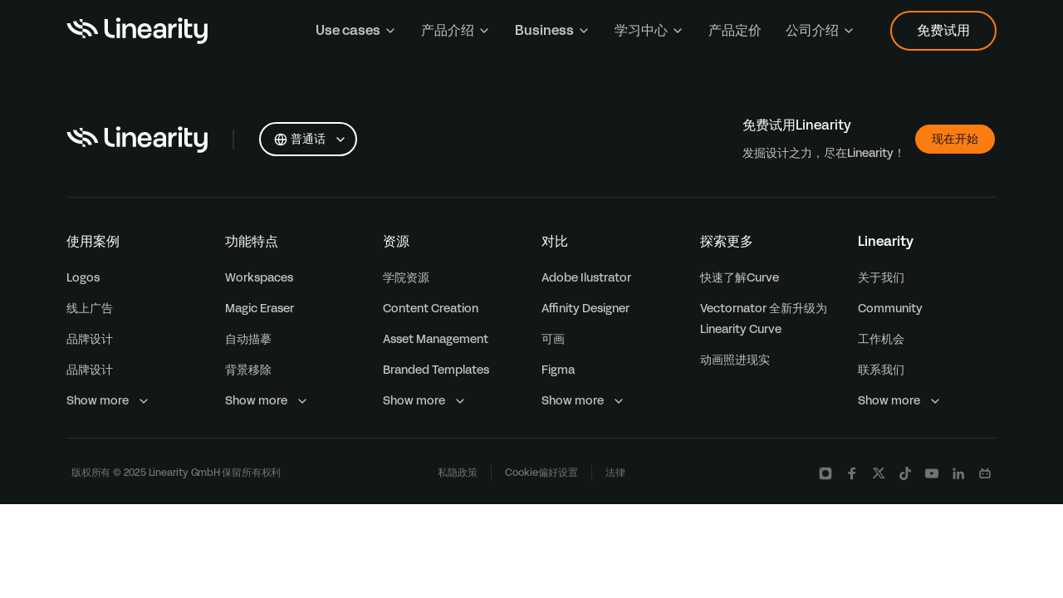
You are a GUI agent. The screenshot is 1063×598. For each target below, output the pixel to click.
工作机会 (881, 339)
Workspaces (259, 278)
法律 (615, 472)
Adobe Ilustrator (586, 278)
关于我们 (881, 278)
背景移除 (248, 370)
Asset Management (435, 339)
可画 (553, 339)
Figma (558, 370)
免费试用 (943, 30)
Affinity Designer (585, 308)
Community (890, 308)
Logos (83, 278)
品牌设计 (89, 339)
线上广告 (89, 308)
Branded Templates (436, 370)
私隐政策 (458, 472)
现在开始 (955, 139)
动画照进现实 (735, 360)
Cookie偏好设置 (541, 472)
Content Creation (430, 308)
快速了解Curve (739, 278)
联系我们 (881, 370)
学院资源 (406, 278)
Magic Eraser (259, 308)
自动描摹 (248, 339)
